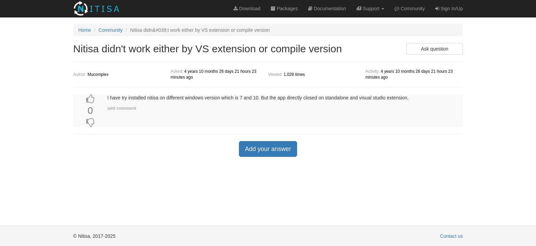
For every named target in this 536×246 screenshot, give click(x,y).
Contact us (451, 236)
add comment (121, 108)
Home (84, 30)
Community (110, 30)
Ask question (434, 49)
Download (246, 8)
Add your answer (268, 149)
